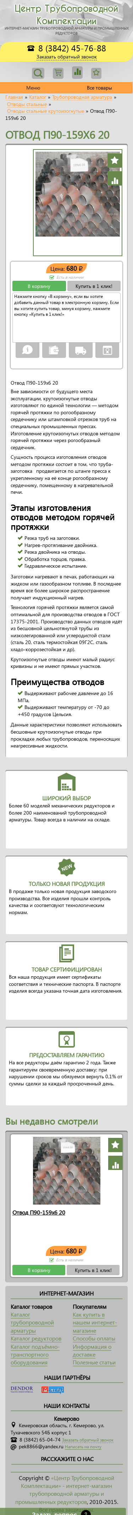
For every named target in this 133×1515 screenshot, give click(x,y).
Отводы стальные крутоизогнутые (45, 111)
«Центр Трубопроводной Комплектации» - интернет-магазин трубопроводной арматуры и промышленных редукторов (65, 1489)
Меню (33, 87)
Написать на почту (83, 1446)
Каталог (37, 97)
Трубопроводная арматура (82, 97)
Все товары (99, 87)
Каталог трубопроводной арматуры (32, 1322)
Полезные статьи (94, 1362)
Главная (14, 97)
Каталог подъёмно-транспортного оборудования (35, 1354)
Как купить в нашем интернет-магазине (95, 1322)
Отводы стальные (27, 104)
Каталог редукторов (36, 1338)
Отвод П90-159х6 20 (38, 1212)
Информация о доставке (92, 1350)
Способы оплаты (94, 1338)
